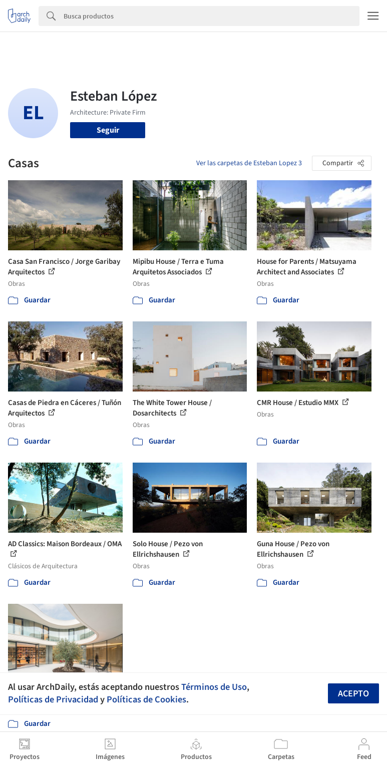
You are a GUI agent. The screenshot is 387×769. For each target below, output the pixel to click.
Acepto (353, 693)
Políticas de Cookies (146, 699)
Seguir (108, 130)
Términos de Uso (214, 686)
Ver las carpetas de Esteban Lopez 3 (249, 163)
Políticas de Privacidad (53, 699)
